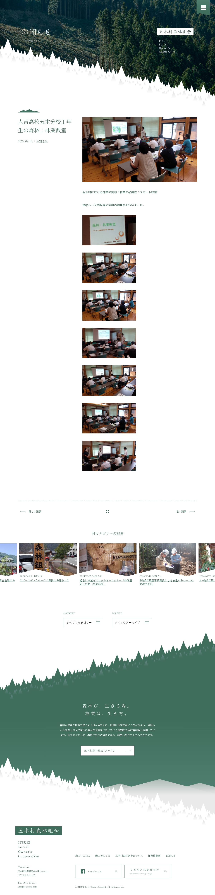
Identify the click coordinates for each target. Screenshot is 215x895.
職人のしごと (102, 855)
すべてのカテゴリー (79, 622)
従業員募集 (154, 855)
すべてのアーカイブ (127, 622)
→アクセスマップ (26, 874)
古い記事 (181, 511)
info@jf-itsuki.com (27, 886)
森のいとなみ (82, 855)
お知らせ (42, 141)
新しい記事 (35, 511)
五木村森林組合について (99, 750)
